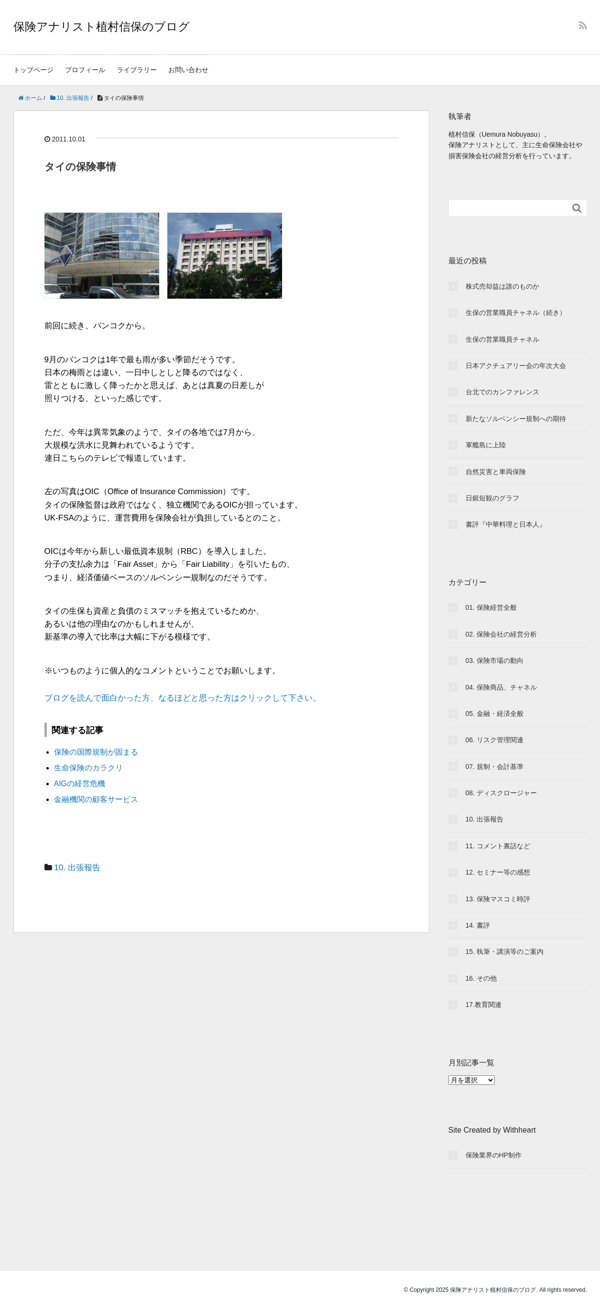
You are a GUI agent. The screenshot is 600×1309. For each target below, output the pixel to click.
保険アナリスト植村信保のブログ (101, 26)
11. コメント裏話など (498, 846)
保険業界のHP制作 (494, 1155)
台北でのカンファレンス (502, 392)
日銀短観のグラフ (492, 498)
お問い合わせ (188, 70)
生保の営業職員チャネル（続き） (516, 312)
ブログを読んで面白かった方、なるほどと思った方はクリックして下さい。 (182, 698)
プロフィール (85, 70)
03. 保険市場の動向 (495, 660)
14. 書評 (478, 925)
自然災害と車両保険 (496, 472)
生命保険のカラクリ (88, 768)
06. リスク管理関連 (495, 740)
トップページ (33, 70)
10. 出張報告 (77, 867)
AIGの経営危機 (80, 783)
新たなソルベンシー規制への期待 (516, 418)
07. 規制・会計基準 (495, 766)
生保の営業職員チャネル (502, 339)
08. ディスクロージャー (501, 793)
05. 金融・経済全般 (495, 713)
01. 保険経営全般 (491, 607)
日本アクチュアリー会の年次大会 (516, 365)
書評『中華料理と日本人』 (506, 524)
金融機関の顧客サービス (96, 799)
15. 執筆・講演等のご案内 (505, 951)
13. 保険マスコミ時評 (498, 899)
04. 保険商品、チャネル (501, 687)
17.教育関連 (484, 1004)
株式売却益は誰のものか (502, 286)
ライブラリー (137, 70)
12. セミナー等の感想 (498, 872)
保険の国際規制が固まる (96, 752)
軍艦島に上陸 (486, 445)
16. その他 (481, 978)
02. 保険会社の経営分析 (501, 634)
